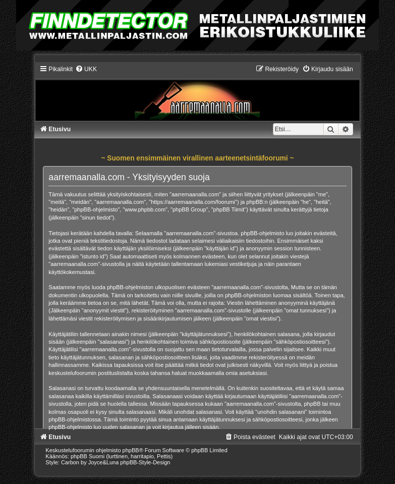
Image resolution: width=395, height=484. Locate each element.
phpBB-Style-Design (145, 462)
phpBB (131, 450)
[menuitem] (86, 69)
